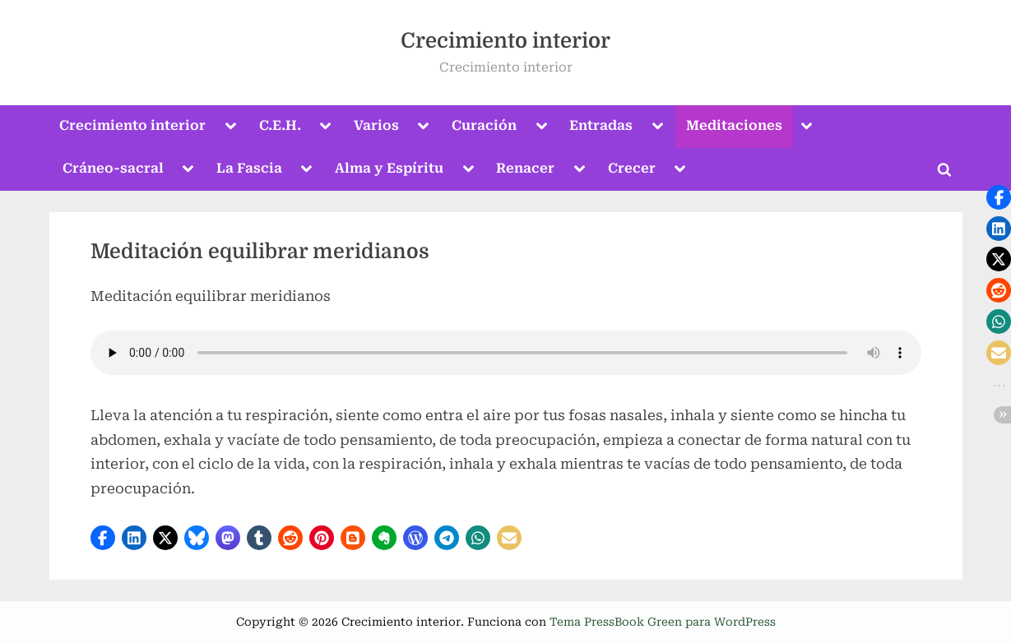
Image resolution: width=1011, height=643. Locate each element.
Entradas (601, 125)
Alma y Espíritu (389, 168)
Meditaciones (734, 125)
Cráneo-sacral (113, 168)
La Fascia (249, 168)
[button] (102, 537)
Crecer (632, 168)
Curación (484, 125)
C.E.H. (280, 125)
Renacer (525, 168)
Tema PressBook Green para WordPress (663, 621)
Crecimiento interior (505, 41)
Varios (376, 125)
